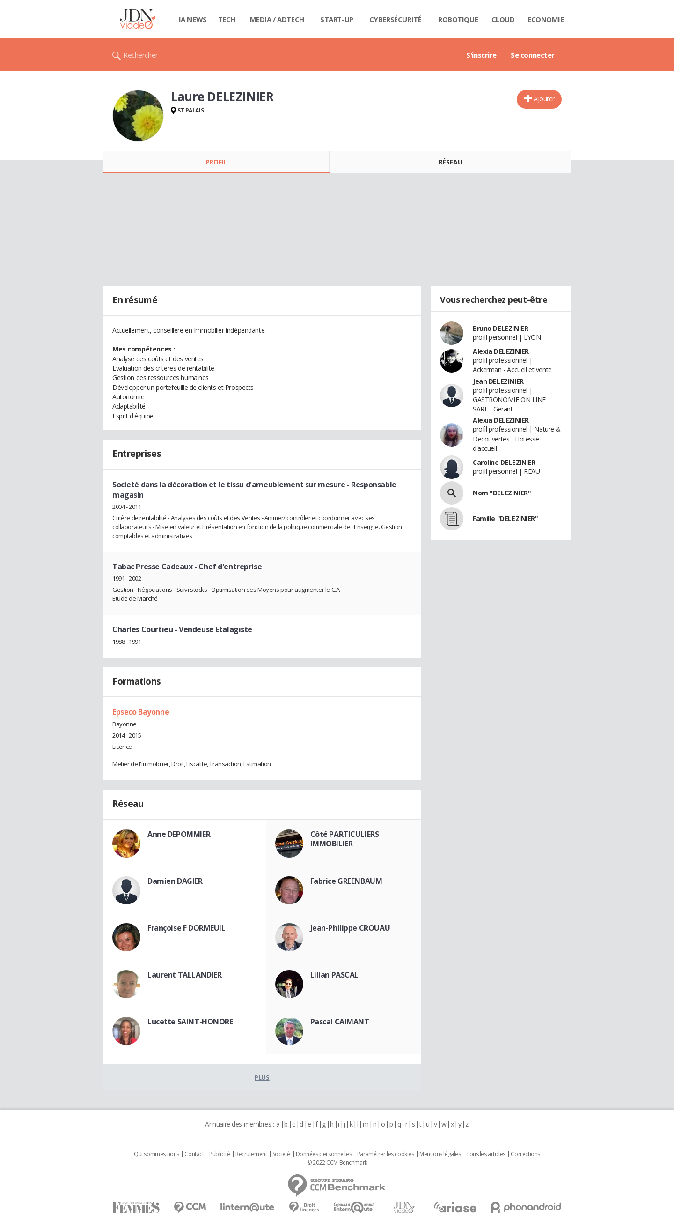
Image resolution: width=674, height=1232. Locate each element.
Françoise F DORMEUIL (186, 928)
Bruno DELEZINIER (500, 328)
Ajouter (544, 98)
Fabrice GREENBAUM (346, 881)
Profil (216, 161)
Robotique (458, 19)
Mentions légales (440, 1154)
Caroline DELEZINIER (504, 462)
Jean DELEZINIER (498, 381)
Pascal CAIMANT (339, 1021)
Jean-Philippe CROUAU (350, 928)
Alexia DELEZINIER (501, 351)
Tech (226, 19)
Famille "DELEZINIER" (505, 518)
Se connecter (533, 55)
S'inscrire (481, 55)
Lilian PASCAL (334, 975)
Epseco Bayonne (140, 712)
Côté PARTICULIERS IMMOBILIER (344, 839)
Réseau (450, 161)
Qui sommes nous (156, 1154)
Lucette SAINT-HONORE (190, 1021)
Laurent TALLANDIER (184, 975)
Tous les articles (486, 1154)
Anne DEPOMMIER (178, 834)
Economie (545, 19)
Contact (194, 1154)
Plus (262, 1077)
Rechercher (140, 55)
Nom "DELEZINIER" (502, 492)
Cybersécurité (395, 19)
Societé (281, 1154)
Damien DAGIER (175, 881)
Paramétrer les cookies (385, 1154)
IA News (193, 19)
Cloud (503, 19)
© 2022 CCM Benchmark (337, 1162)
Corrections (525, 1154)
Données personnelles (324, 1154)
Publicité (219, 1154)
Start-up (336, 19)
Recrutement (251, 1154)
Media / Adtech (277, 19)
